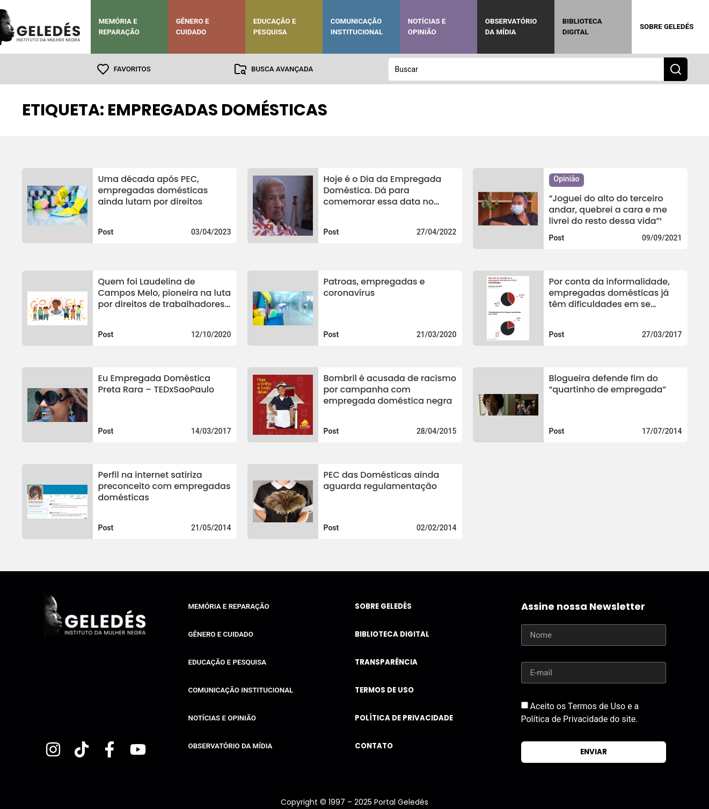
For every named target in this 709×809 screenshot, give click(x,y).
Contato (374, 745)
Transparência (386, 662)
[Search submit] (676, 69)
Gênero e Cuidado (192, 26)
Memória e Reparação (119, 26)
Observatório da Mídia (511, 26)
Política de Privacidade (404, 717)
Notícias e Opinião (427, 26)
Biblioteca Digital (582, 26)
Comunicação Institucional (357, 26)
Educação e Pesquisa (274, 26)
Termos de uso (384, 689)
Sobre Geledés (666, 27)
